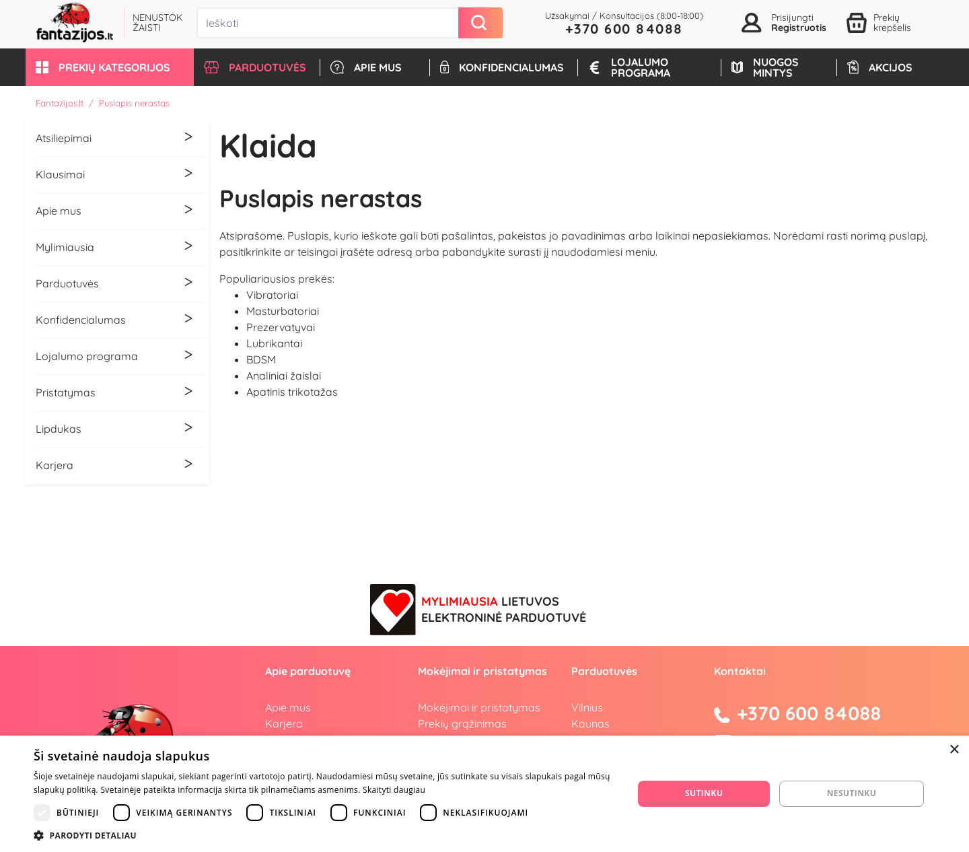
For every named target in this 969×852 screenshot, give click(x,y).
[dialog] (484, 794)
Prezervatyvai (280, 327)
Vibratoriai (272, 294)
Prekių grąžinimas (462, 723)
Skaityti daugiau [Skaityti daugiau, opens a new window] (394, 789)
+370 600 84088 (624, 28)
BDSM (261, 359)
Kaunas (590, 723)
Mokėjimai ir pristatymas (479, 707)
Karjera (284, 723)
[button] (110, 67)
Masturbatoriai (282, 311)
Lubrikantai (274, 343)
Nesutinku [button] (851, 793)
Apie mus (288, 707)
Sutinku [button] (704, 793)
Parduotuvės (604, 671)
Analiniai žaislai (283, 375)
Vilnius (587, 707)
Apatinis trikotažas (292, 391)
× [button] (954, 750)
